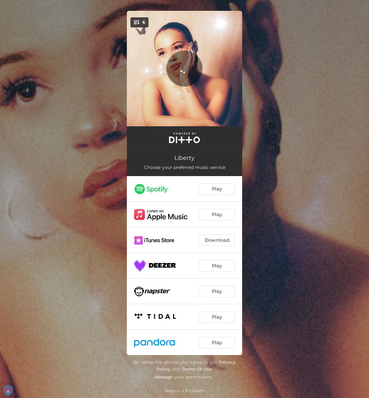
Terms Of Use (197, 369)
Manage (164, 377)
